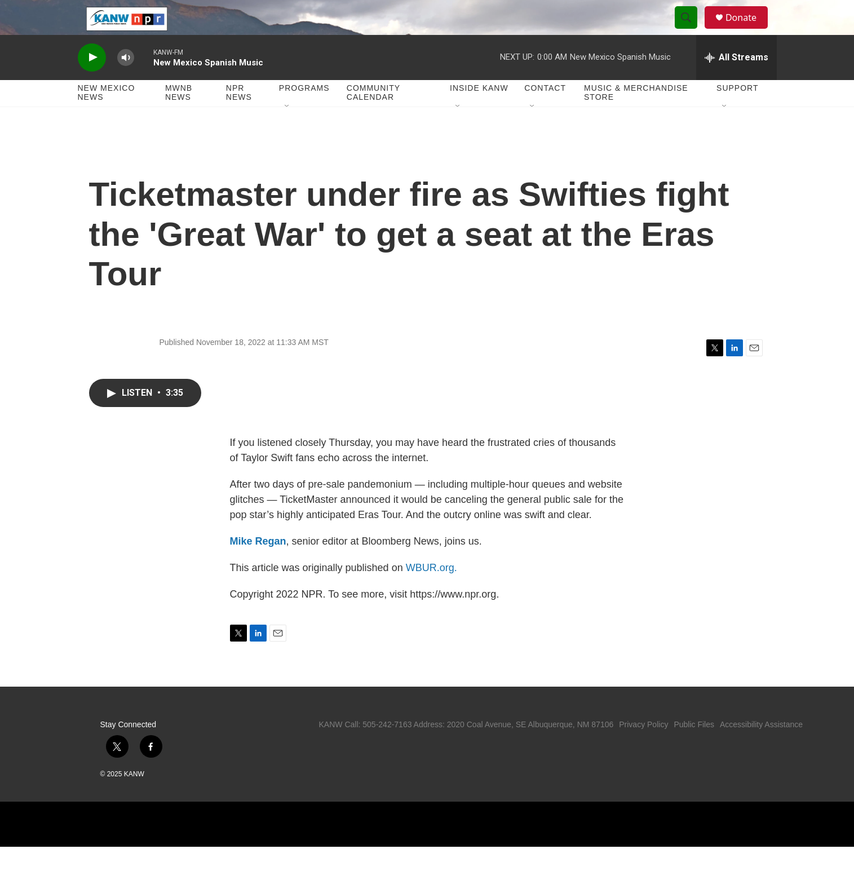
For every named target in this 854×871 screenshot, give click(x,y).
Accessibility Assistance (761, 748)
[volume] (125, 82)
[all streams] (736, 81)
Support (737, 112)
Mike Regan (258, 565)
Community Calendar (373, 117)
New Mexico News (106, 117)
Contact (545, 112)
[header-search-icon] (691, 30)
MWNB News (178, 117)
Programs (304, 112)
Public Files (694, 748)
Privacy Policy (643, 748)
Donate (748, 30)
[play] (92, 82)
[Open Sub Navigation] (287, 130)
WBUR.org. (431, 592)
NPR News (239, 117)
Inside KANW (479, 112)
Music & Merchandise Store (636, 117)
